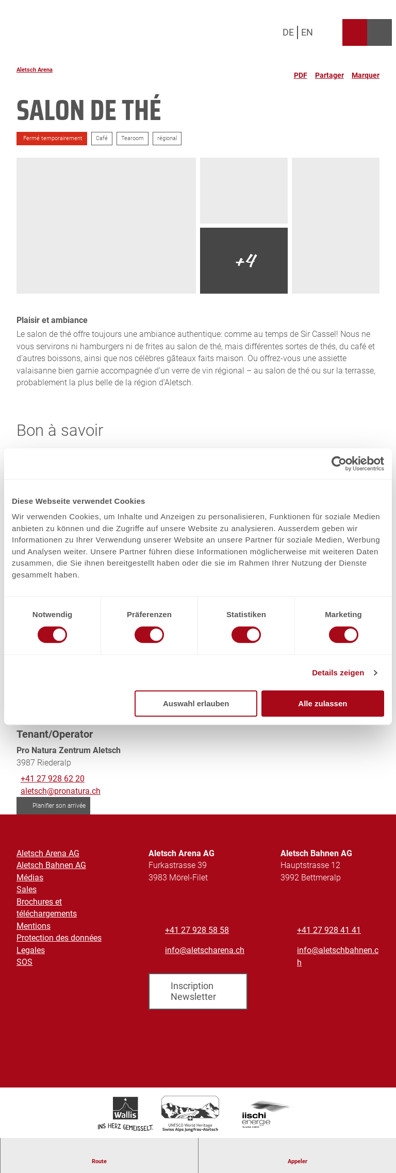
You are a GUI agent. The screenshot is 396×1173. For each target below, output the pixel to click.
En (307, 32)
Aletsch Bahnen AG (51, 866)
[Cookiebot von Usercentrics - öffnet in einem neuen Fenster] (339, 463)
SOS (24, 962)
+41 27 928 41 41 (329, 930)
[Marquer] (366, 71)
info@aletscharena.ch (204, 950)
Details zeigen (338, 672)
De (288, 32)
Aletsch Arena (34, 69)
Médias (29, 877)
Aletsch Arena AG (47, 853)
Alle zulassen (322, 703)
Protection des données (59, 938)
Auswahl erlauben (196, 703)
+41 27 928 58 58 (197, 930)
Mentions (33, 926)
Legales (30, 950)
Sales (26, 890)
